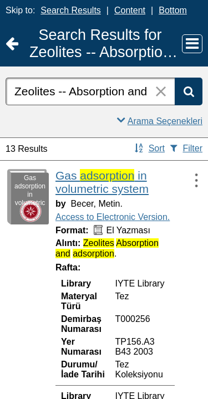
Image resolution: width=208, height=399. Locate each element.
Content (129, 10)
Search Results (70, 10)
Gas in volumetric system (102, 182)
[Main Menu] (192, 43)
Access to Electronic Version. (112, 217)
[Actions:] (191, 180)
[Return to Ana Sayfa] (12, 44)
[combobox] (90, 91)
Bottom (173, 10)
